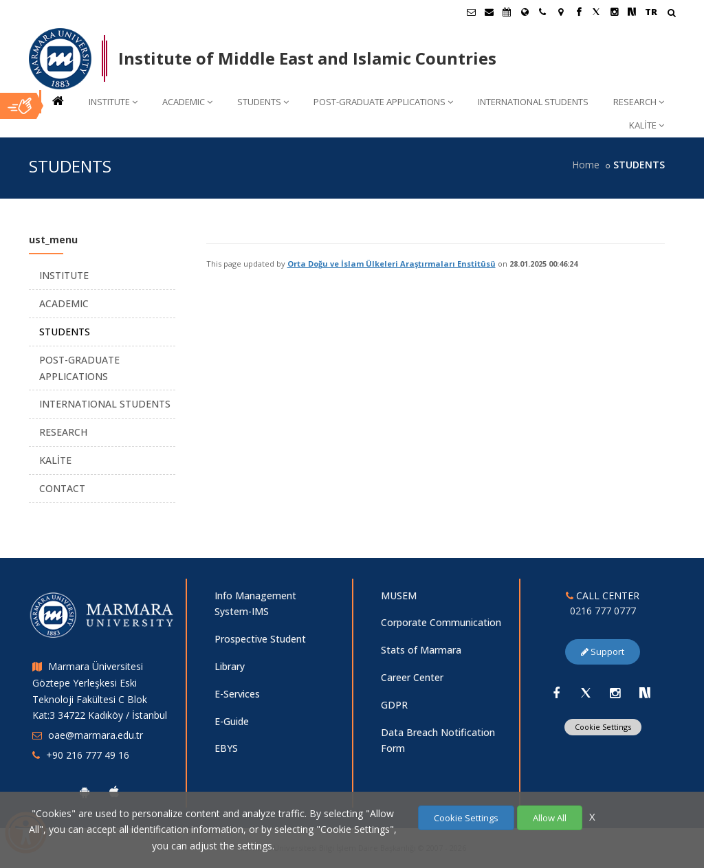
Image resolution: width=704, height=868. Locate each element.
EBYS (226, 748)
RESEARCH (638, 102)
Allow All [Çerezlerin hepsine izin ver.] (549, 818)
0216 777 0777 (603, 610)
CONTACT (62, 488)
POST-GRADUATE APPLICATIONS (383, 102)
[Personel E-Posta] (489, 11)
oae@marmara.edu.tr (95, 735)
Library (229, 666)
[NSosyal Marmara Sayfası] (632, 11)
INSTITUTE (113, 102)
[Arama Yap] (671, 14)
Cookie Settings (603, 727)
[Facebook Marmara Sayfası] (578, 11)
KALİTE (646, 125)
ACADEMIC (187, 102)
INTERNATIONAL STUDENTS (533, 102)
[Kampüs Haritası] (560, 11)
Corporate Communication (441, 622)
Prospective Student (260, 638)
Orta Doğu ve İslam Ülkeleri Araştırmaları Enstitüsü (391, 263)
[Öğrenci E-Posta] (471, 11)
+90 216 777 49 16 (87, 754)
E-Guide (231, 721)
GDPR (394, 704)
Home (586, 164)
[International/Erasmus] (524, 11)
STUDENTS (263, 102)
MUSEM (399, 595)
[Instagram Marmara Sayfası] (614, 11)
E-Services (237, 693)
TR (651, 11)
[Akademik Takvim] (507, 11)
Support (602, 651)
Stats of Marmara (421, 649)
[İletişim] (542, 11)
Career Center (412, 677)
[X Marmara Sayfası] (596, 11)
